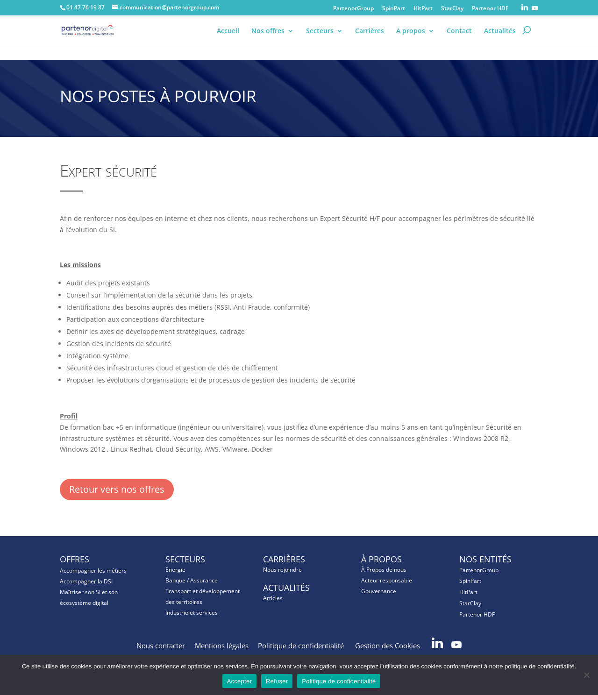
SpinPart (393, 9)
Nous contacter (160, 645)
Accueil (228, 38)
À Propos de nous (383, 570)
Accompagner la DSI (86, 581)
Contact (459, 38)
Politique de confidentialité (302, 645)
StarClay (452, 9)
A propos (410, 38)
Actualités (500, 38)
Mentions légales (222, 645)
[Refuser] (586, 675)
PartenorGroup (353, 9)
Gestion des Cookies (388, 645)
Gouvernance (378, 591)
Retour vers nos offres (116, 489)
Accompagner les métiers (93, 570)
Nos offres (268, 38)
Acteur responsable (386, 580)
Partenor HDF (490, 9)
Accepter (239, 681)
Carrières (369, 38)
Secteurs (320, 38)
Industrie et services (191, 613)
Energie (175, 570)
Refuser (277, 681)
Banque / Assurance (191, 580)
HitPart (423, 9)
